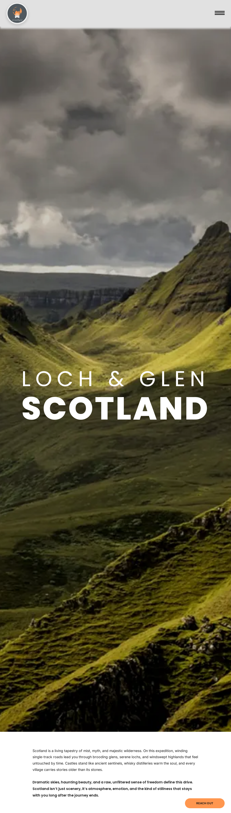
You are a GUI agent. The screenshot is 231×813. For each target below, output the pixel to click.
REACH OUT (204, 803)
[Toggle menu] (220, 13)
